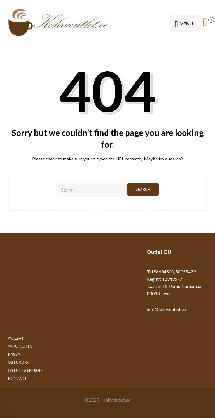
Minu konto (20, 346)
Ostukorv (18, 362)
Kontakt (17, 378)
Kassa (14, 354)
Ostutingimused (25, 370)
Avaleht (16, 338)
